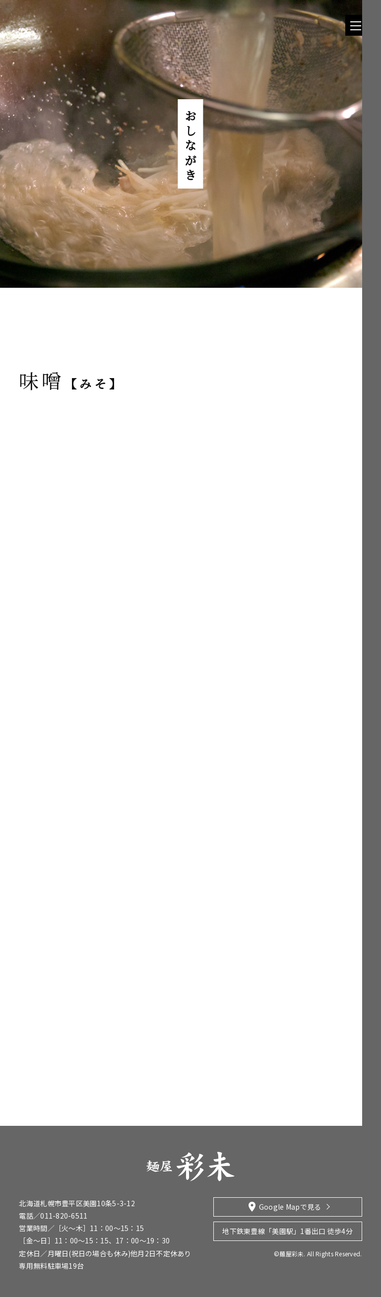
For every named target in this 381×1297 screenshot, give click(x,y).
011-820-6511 (63, 1216)
